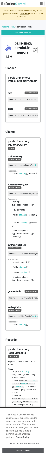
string (35, 165)
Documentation (23, 32)
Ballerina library (8, 27)
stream (24, 384)
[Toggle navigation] (41, 3)
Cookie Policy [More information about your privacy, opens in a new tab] (22, 438)
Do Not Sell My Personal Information (23, 445)
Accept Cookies (23, 452)
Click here (24, 13)
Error (18, 387)
